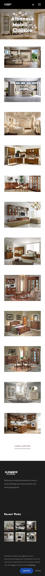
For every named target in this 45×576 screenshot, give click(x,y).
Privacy (38, 571)
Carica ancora (23, 446)
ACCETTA (26, 571)
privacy (32, 565)
